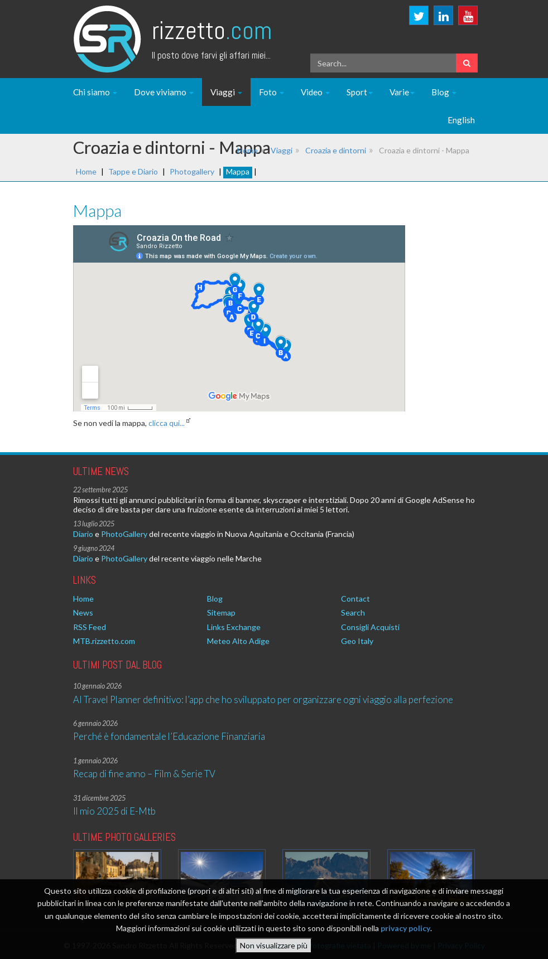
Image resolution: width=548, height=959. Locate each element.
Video (315, 92)
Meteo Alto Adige (238, 641)
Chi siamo (95, 92)
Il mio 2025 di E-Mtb (114, 811)
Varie (402, 92)
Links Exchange (234, 627)
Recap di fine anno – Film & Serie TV (144, 773)
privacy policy (405, 928)
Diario (83, 534)
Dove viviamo (164, 92)
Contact (355, 598)
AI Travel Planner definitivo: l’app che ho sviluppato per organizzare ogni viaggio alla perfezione (263, 699)
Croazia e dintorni (335, 150)
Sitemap (221, 612)
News (83, 612)
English (461, 120)
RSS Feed (89, 627)
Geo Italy (357, 641)
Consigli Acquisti (370, 627)
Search (353, 612)
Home (247, 150)
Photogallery (192, 171)
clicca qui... (166, 423)
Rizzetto (212, 30)
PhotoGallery (124, 534)
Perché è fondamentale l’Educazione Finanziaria (169, 736)
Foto (271, 92)
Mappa (237, 171)
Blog (443, 92)
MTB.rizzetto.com (104, 641)
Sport (360, 92)
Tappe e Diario (133, 171)
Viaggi (226, 92)
